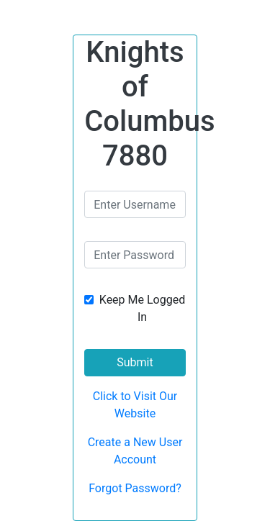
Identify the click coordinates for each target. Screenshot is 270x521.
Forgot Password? (135, 488)
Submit (135, 362)
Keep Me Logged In (142, 308)
